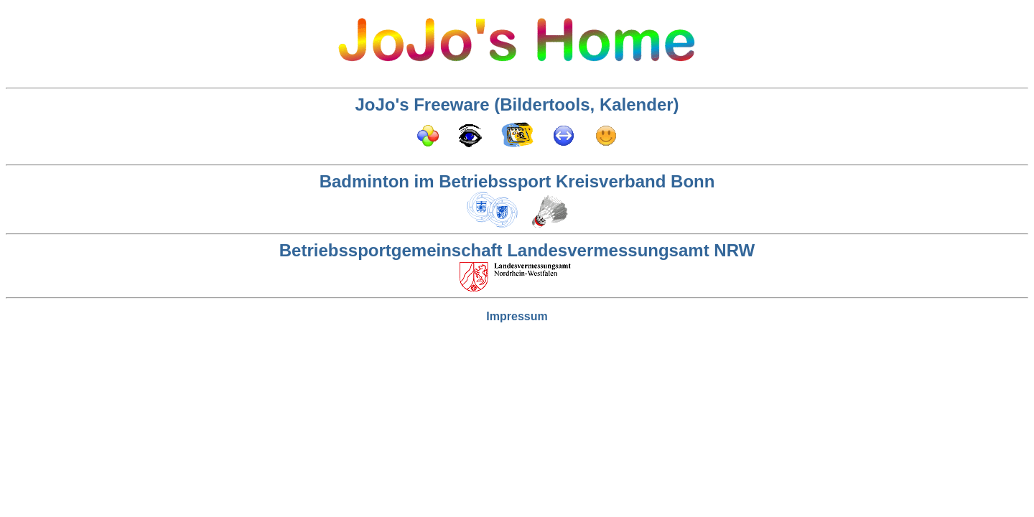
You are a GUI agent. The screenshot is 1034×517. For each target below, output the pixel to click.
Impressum (516, 316)
